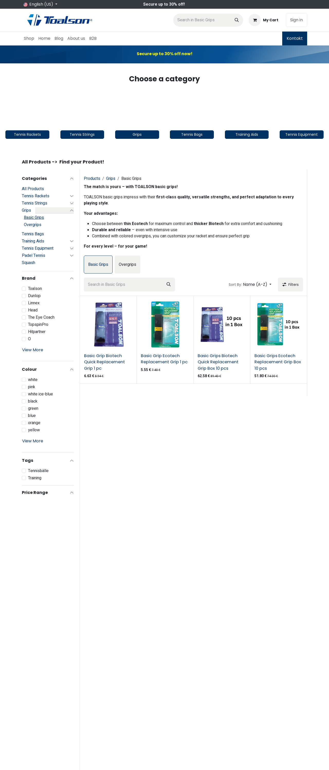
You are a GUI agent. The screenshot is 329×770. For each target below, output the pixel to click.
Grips (26, 210)
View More (32, 350)
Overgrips (32, 225)
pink (31, 387)
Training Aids (33, 241)
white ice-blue (40, 394)
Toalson (35, 289)
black (33, 401)
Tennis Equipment (37, 248)
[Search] (236, 20)
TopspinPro (38, 324)
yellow (34, 430)
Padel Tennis (33, 255)
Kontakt (295, 38)
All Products (33, 189)
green (33, 408)
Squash (28, 263)
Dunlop (34, 296)
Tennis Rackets (35, 196)
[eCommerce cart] (263, 20)
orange (34, 423)
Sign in (296, 20)
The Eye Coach (41, 317)
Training (34, 478)
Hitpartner (36, 332)
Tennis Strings (34, 203)
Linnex (34, 303)
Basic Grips (34, 218)
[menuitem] (29, 38)
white (33, 380)
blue (32, 416)
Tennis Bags (33, 234)
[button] (250, 284)
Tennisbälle (38, 471)
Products (92, 179)
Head (33, 310)
